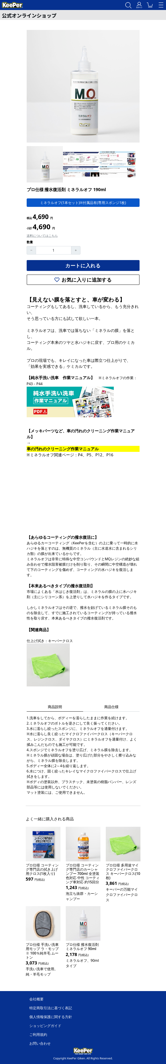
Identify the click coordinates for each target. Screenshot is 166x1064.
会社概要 (36, 999)
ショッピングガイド (45, 1025)
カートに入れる (83, 265)
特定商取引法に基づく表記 (50, 1007)
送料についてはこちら (42, 235)
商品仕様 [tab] (111, 706)
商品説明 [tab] (55, 706)
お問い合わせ (40, 1043)
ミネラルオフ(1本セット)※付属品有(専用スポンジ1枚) (83, 202)
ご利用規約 (38, 1034)
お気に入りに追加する (83, 279)
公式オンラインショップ (29, 15)
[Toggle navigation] (161, 5)
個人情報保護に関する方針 (50, 1016)
